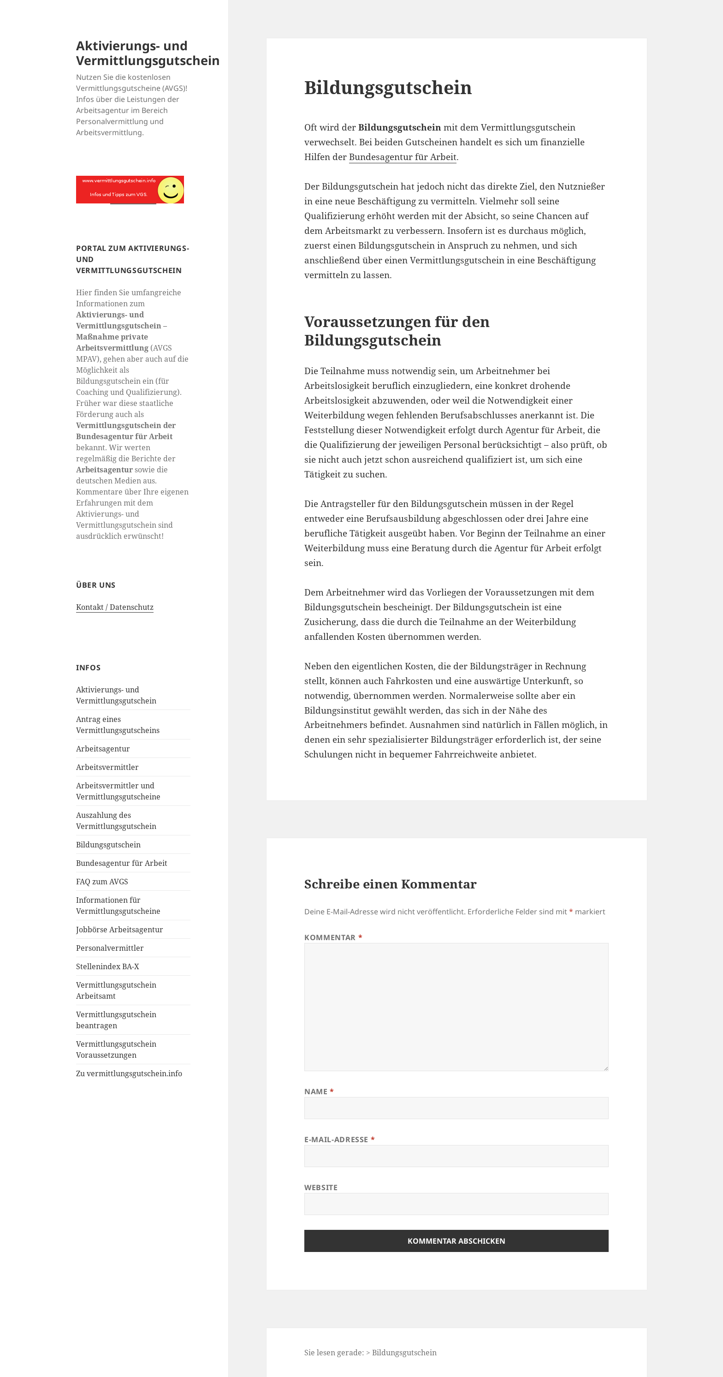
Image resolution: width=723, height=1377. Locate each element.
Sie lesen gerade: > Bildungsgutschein (370, 1352)
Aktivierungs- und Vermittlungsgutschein (148, 53)
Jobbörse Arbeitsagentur (119, 929)
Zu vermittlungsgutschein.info (129, 1073)
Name (319, 1091)
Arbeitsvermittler (107, 767)
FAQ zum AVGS (102, 881)
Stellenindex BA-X (107, 966)
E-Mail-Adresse (339, 1139)
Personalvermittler (110, 948)
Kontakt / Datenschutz (115, 607)
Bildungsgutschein (108, 845)
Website (321, 1187)
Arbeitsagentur (103, 749)
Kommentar (333, 937)
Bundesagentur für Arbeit (121, 863)
